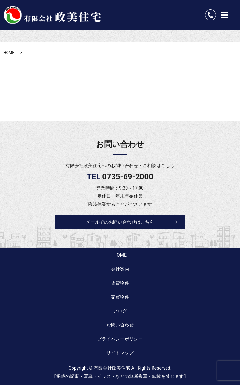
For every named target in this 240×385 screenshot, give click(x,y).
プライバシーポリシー (120, 338)
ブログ (120, 310)
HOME (8, 52)
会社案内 (120, 269)
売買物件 (120, 296)
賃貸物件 (120, 282)
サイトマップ (120, 352)
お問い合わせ (120, 324)
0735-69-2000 (127, 176)
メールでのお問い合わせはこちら (120, 222)
